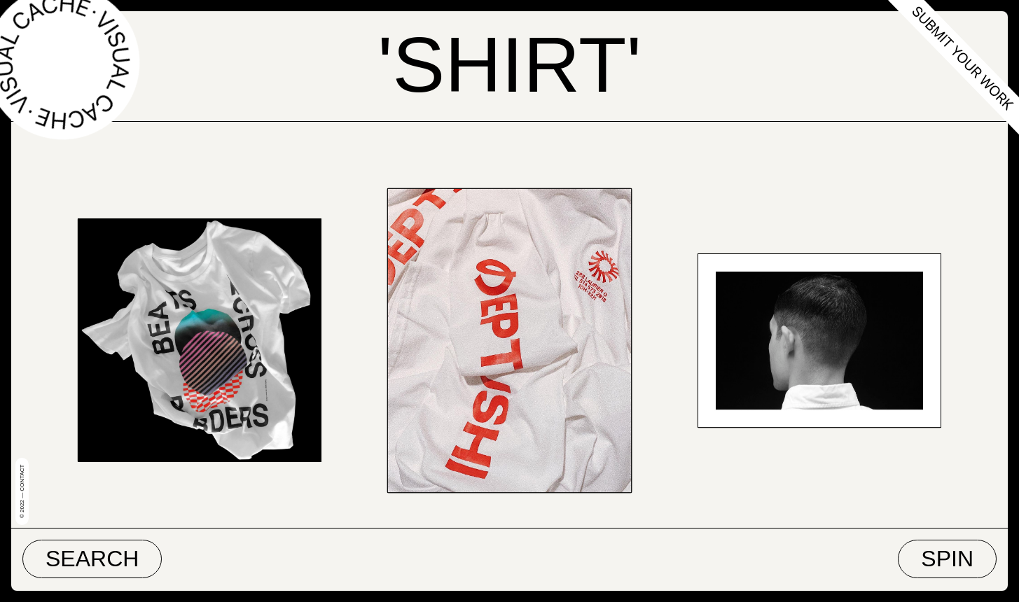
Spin (947, 558)
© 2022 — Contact (22, 491)
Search (92, 558)
